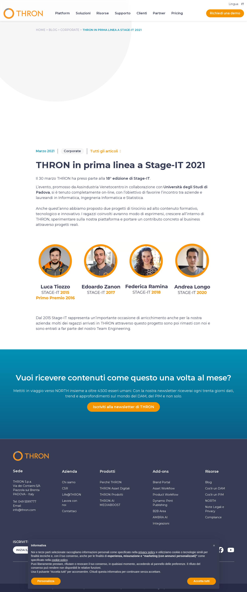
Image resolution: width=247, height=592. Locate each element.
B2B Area (159, 511)
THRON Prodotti (111, 494)
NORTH (210, 501)
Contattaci (69, 511)
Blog (53, 30)
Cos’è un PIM (214, 494)
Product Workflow (165, 494)
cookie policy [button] (59, 560)
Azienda (69, 471)
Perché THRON (111, 482)
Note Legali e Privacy (214, 509)
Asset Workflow (164, 488)
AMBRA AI (160, 517)
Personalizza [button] (45, 581)
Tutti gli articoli (104, 151)
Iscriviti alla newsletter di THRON (123, 407)
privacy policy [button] (146, 552)
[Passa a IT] (242, 4)
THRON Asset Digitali (115, 488)
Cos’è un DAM (215, 488)
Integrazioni (161, 523)
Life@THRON (71, 494)
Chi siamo (69, 482)
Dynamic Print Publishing (163, 503)
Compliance (213, 517)
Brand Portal (161, 482)
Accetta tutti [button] (202, 581)
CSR (65, 488)
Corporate (69, 30)
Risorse (212, 471)
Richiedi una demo (225, 13)
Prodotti (107, 471)
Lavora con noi (69, 503)
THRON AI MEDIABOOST (110, 503)
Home (40, 30)
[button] (214, 545)
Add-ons (161, 471)
